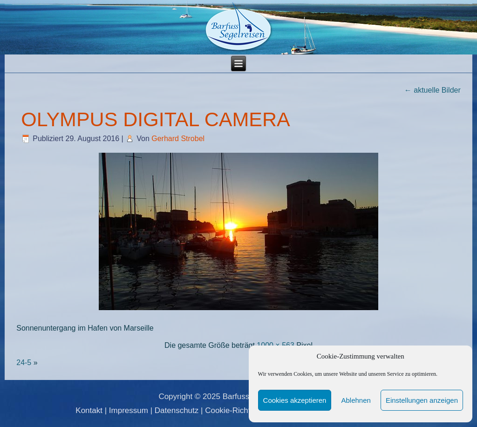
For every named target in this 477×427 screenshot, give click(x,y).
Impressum (128, 410)
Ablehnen (355, 400)
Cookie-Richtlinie (235, 410)
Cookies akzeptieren (295, 400)
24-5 (23, 362)
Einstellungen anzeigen (422, 400)
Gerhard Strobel (177, 138)
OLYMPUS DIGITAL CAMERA (155, 119)
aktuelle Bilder (432, 90)
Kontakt (88, 410)
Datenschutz (177, 410)
